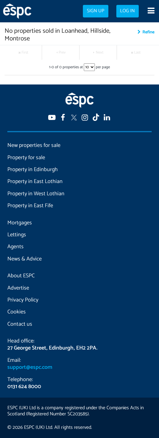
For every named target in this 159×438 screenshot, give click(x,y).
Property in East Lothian (35, 181)
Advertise (18, 288)
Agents (15, 246)
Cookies (16, 311)
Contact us (19, 324)
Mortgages (19, 222)
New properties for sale (33, 145)
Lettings (16, 234)
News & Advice (24, 259)
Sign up (95, 11)
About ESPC (21, 275)
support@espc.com (29, 367)
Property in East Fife (30, 205)
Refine (148, 32)
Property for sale (26, 157)
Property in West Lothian (35, 193)
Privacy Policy (22, 300)
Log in (127, 11)
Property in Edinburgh (32, 169)
